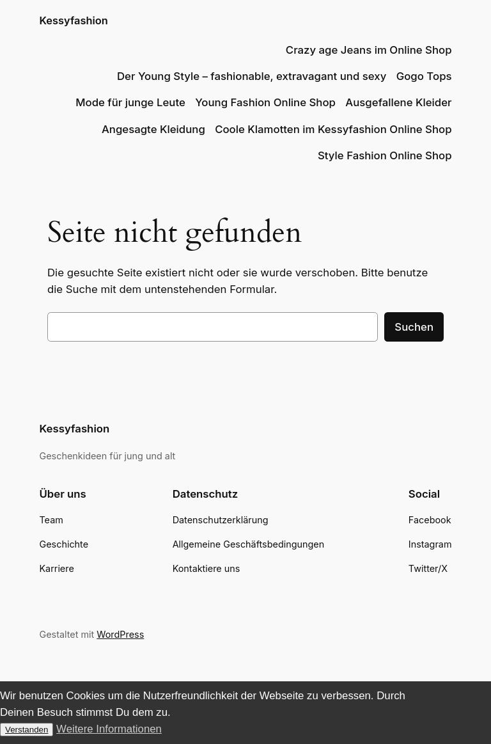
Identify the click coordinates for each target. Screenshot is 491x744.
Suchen (413, 327)
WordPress (120, 634)
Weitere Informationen (109, 729)
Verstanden (26, 729)
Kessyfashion (73, 20)
